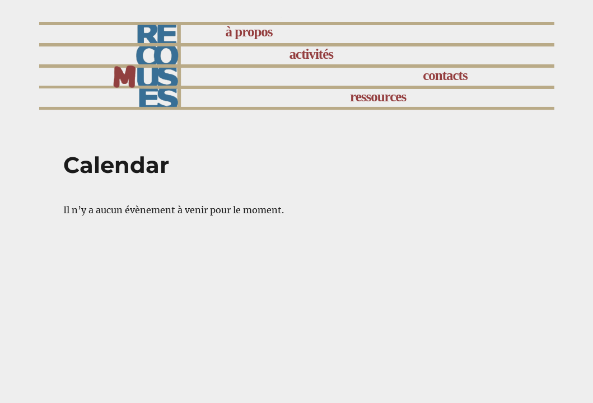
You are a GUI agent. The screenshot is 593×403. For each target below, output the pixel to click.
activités (311, 54)
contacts (445, 75)
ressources (378, 96)
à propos (249, 31)
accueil (173, 34)
